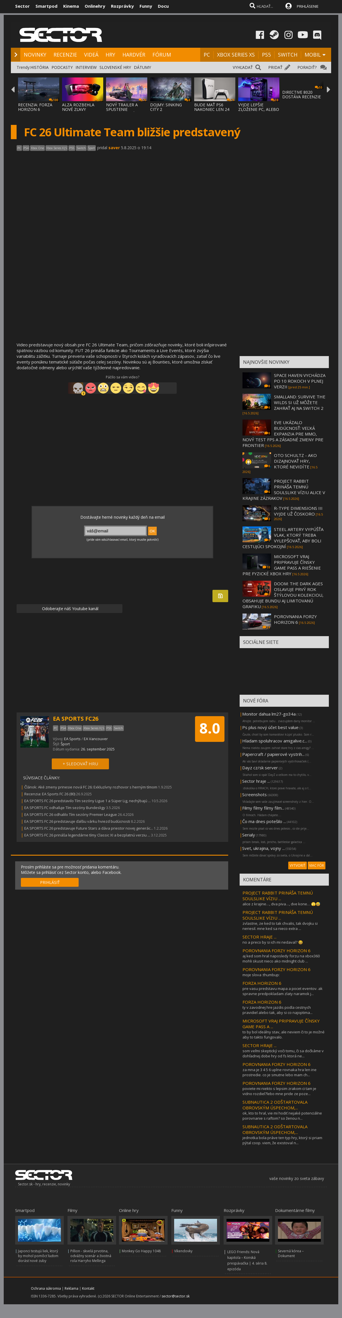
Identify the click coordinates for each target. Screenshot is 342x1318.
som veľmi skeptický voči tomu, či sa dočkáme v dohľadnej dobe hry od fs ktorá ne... (283, 1053)
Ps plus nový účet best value (270, 727)
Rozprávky (122, 6)
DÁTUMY (142, 67)
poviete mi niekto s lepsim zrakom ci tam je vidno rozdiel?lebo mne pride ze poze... (279, 1091)
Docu (163, 6)
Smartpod (46, 6)
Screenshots (254, 794)
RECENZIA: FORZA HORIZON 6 (35, 107)
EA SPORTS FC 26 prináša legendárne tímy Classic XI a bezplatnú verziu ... (87, 835)
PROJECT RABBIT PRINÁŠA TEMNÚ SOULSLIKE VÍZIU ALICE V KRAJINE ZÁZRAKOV (283, 489)
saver (114, 147)
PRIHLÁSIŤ (50, 882)
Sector (22, 6)
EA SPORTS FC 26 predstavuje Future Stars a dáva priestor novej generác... (88, 828)
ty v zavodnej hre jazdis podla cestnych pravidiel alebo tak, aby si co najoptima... (277, 1010)
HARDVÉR (133, 54)
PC (207, 54)
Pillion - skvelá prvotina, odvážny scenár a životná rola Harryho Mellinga (90, 1256)
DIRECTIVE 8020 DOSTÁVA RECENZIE (301, 94)
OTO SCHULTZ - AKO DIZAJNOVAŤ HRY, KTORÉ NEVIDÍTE (295, 461)
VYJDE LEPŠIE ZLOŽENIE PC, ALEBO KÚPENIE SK (258, 109)
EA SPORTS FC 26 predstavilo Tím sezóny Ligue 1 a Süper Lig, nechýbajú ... (87, 800)
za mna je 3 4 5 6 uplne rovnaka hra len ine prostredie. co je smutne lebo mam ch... (279, 1072)
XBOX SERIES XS (236, 54)
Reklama (71, 1288)
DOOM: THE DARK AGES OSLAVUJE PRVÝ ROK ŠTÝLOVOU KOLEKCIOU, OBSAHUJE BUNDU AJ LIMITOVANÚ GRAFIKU (282, 595)
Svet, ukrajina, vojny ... (263, 848)
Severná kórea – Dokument (291, 1253)
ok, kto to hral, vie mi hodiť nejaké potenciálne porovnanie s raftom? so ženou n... (282, 1116)
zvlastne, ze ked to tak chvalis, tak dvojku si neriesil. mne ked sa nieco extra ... (280, 926)
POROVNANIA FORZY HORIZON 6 (295, 619)
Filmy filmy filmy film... (263, 808)
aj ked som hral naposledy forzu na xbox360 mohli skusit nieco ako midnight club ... (281, 958)
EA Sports (72, 738)
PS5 (266, 54)
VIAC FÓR (316, 865)
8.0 (209, 728)
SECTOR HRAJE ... (259, 937)
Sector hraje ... (256, 781)
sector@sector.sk (176, 1296)
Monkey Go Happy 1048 (141, 1251)
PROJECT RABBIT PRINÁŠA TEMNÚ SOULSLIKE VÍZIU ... (277, 895)
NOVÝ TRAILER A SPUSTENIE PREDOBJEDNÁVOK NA (124, 111)
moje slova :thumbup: (261, 974)
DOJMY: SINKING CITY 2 (166, 107)
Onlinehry (95, 6)
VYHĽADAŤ (243, 67)
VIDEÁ (91, 54)
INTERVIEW (86, 67)
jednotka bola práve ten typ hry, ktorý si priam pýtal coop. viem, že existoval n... (282, 1140)
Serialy (248, 835)
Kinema (71, 6)
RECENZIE (65, 54)
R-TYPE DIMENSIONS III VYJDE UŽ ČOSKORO (298, 511)
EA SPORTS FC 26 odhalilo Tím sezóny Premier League (70, 814)
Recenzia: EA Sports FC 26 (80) (49, 793)
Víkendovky (183, 1251)
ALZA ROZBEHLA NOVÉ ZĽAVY (78, 107)
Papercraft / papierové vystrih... (273, 754)
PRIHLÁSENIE (308, 6)
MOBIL (313, 54)
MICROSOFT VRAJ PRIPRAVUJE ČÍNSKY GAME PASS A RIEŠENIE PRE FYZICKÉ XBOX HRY (281, 565)
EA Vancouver (96, 738)
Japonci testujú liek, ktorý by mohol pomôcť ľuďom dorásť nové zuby (38, 1256)
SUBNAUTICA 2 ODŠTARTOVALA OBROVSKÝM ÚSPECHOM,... (274, 1105)
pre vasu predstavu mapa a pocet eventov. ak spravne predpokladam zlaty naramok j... (282, 991)
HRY (110, 54)
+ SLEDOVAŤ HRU (80, 763)
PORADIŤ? (307, 67)
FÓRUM (161, 54)
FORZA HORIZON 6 (261, 983)
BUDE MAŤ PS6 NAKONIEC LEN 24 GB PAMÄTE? (211, 109)
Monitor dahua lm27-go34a (269, 714)
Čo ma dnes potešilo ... (264, 821)
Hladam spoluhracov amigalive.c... (274, 741)
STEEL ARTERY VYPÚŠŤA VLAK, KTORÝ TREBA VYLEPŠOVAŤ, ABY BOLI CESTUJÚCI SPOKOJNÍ (282, 537)
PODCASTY (62, 67)
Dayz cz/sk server (260, 767)
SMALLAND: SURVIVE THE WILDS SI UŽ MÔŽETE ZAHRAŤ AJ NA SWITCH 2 (299, 402)
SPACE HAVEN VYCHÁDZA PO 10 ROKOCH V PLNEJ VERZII (299, 381)
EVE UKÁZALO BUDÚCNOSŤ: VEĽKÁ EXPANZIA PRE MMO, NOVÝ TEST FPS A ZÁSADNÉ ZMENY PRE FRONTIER (282, 434)
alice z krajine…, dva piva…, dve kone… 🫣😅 (281, 903)
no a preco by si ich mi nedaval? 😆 (272, 942)
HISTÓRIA (39, 67)
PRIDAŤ (275, 67)
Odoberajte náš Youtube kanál (69, 608)
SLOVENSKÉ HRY (115, 67)
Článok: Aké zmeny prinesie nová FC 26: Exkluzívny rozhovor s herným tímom (90, 787)
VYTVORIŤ (297, 865)
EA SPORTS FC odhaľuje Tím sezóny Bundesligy (64, 807)
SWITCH (287, 54)
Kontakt (88, 1288)
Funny (146, 6)
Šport (65, 743)
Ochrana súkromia (46, 1288)
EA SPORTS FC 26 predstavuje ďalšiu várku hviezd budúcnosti (77, 821)
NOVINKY (35, 54)
